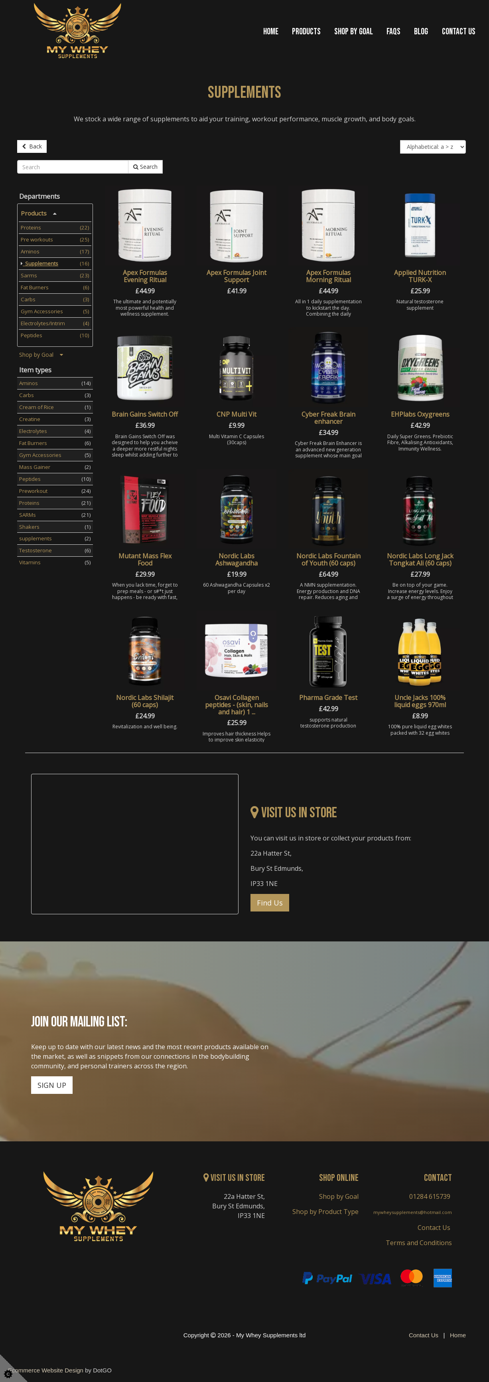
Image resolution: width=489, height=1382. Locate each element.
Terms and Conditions (419, 1241)
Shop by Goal (353, 32)
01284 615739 (429, 1194)
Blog (421, 32)
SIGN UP (51, 1084)
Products (306, 32)
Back (32, 146)
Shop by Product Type (325, 1210)
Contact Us (458, 32)
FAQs (393, 32)
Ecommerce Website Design (45, 1368)
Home (270, 32)
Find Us (270, 901)
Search (145, 165)
